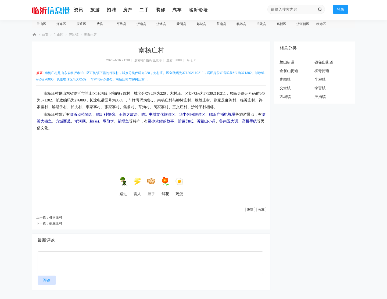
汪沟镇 (73, 35)
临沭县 (241, 24)
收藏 (261, 210)
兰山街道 (287, 62)
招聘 (111, 10)
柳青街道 (321, 71)
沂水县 (161, 24)
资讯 (79, 10)
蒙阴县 (181, 24)
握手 (151, 186)
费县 (99, 24)
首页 (45, 35)
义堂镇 (285, 88)
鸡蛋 (179, 186)
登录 (340, 9)
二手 (144, 10)
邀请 (250, 210)
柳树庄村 (55, 217)
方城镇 (285, 96)
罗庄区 (81, 24)
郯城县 (201, 24)
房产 (128, 10)
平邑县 (121, 24)
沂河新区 (302, 24)
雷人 (137, 186)
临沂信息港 (34, 35)
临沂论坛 (198, 10)
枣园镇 (285, 79)
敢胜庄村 (55, 223)
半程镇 (320, 79)
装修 (161, 10)
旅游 (95, 10)
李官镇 (320, 88)
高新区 (281, 24)
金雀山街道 (289, 71)
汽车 (177, 10)
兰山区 (41, 24)
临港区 (321, 24)
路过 (123, 186)
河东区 (61, 24)
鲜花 (165, 186)
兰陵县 (261, 24)
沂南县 (141, 24)
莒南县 (221, 24)
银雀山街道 (323, 62)
